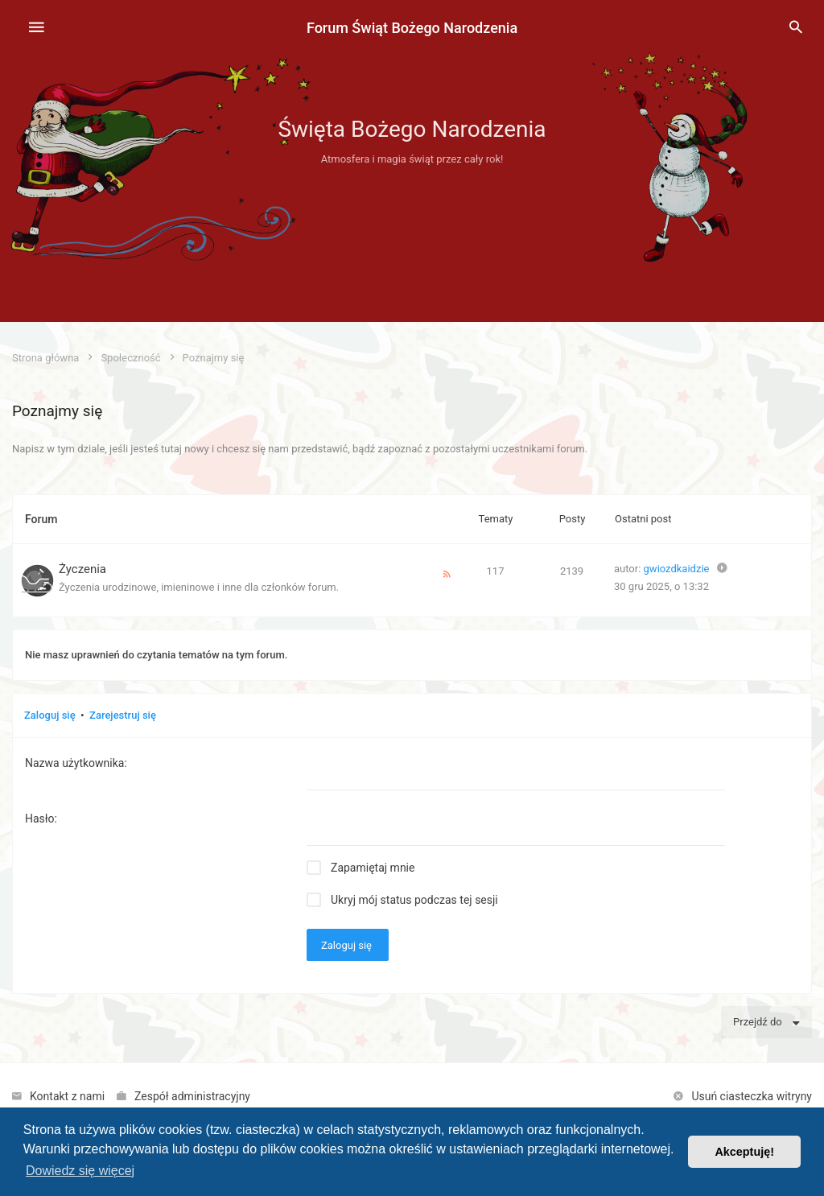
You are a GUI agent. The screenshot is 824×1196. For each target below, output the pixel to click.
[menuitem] (796, 28)
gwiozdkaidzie (677, 569)
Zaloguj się (50, 715)
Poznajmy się (57, 411)
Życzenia (82, 569)
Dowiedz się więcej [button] (80, 1170)
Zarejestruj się (122, 715)
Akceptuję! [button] (744, 1151)
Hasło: (41, 818)
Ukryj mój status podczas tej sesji (414, 899)
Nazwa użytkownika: (76, 763)
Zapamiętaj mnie (372, 867)
